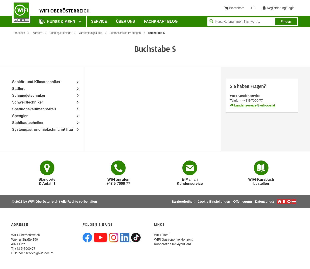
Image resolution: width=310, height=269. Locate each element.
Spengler (20, 116)
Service (99, 21)
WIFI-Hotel (161, 235)
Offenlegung (242, 201)
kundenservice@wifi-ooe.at (252, 105)
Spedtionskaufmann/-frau (34, 109)
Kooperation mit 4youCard (172, 244)
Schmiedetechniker (29, 95)
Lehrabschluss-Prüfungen (125, 33)
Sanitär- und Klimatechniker (36, 82)
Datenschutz (264, 201)
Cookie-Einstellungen (214, 201)
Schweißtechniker (27, 102)
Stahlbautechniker (28, 123)
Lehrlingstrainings (60, 33)
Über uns (125, 21)
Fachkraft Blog (161, 21)
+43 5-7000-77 (252, 100)
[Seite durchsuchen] (252, 21)
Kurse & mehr (57, 21)
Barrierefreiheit (183, 201)
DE (255, 9)
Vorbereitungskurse (90, 33)
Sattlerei (19, 89)
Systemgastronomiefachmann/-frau (42, 129)
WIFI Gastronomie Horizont (173, 239)
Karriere (37, 33)
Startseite (19, 33)
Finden (286, 21)
